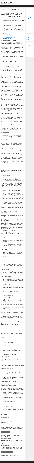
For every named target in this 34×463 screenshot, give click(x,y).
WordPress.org (29, 54)
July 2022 (28, 37)
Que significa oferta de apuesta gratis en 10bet (9, 37)
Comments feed (29, 53)
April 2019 (28, 39)
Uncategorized (29, 45)
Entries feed (28, 52)
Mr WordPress (28, 30)
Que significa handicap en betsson (6, 438)
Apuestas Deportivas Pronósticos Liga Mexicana (29, 24)
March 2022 (28, 38)
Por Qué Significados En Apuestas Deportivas (29, 18)
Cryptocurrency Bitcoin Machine (5, 458)
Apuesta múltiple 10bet (5, 445)
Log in (27, 51)
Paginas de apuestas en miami (7, 36)
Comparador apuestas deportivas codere (8, 38)
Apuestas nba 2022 (5, 33)
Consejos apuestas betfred (6, 34)
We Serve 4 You (6, 2)
